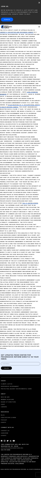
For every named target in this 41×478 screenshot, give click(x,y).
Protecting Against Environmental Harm (16, 389)
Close (39, 3)
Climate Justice (6, 384)
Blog (3, 415)
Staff (3, 404)
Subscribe (6, 368)
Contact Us (5, 430)
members (3, 94)
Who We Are (5, 397)
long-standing (32, 92)
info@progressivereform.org (12, 448)
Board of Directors (8, 402)
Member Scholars (7, 399)
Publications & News (8, 417)
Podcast (4, 420)
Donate (7, 19)
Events (3, 422)
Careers (4, 407)
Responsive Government (10, 386)
